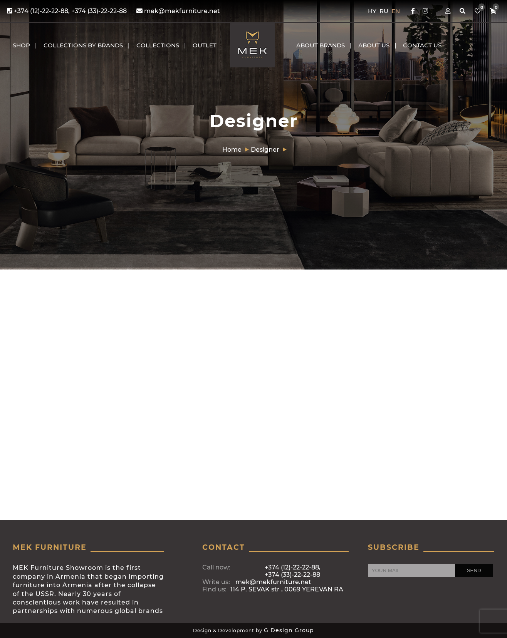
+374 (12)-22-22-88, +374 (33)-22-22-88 (67, 11)
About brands (320, 45)
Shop (21, 45)
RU (384, 11)
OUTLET (205, 45)
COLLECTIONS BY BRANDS (83, 45)
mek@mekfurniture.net (178, 11)
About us (373, 45)
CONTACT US (422, 45)
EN (395, 11)
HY (373, 11)
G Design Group (289, 630)
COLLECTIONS (157, 45)
